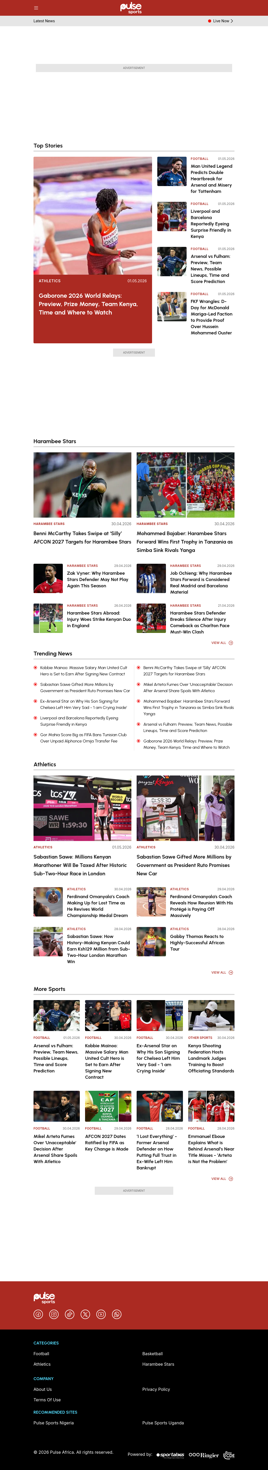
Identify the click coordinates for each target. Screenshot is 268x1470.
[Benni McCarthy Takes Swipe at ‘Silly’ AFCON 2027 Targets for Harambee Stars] (82, 485)
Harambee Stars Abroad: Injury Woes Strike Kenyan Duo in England (99, 619)
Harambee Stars (49, 524)
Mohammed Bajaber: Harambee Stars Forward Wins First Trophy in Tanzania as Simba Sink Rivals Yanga (185, 541)
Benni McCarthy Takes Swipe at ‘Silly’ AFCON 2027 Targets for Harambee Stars (82, 537)
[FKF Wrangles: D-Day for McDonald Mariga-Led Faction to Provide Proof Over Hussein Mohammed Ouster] (172, 314)
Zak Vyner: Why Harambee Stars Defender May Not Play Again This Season (98, 579)
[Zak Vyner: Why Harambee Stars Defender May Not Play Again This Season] (48, 578)
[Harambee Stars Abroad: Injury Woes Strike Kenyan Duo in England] (48, 618)
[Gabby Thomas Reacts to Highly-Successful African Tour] (151, 941)
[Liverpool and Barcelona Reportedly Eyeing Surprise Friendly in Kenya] (172, 221)
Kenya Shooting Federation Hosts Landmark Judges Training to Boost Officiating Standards (211, 1058)
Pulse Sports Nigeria (54, 1422)
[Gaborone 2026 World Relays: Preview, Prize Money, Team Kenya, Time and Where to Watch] (93, 216)
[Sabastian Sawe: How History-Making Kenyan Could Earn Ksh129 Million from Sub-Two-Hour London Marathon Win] (48, 941)
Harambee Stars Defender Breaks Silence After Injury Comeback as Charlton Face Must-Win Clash (200, 622)
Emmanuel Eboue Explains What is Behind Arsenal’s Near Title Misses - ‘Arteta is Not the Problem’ (211, 1148)
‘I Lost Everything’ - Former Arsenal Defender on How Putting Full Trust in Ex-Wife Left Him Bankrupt (157, 1152)
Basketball (152, 1353)
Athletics (50, 281)
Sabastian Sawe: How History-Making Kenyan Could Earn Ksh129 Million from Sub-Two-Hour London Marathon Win (98, 949)
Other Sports (200, 1038)
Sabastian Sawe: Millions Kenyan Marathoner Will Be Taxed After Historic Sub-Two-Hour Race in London (80, 865)
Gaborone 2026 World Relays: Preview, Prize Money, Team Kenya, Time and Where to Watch (88, 304)
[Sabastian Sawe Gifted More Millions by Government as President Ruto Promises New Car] (185, 808)
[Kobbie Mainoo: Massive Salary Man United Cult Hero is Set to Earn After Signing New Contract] (108, 1015)
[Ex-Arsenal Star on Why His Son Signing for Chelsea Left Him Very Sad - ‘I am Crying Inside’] (160, 1015)
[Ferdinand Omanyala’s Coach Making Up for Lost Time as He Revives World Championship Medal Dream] (48, 901)
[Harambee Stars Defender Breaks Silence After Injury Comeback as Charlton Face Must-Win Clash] (151, 618)
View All (222, 643)
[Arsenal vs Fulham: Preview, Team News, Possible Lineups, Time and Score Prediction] (172, 266)
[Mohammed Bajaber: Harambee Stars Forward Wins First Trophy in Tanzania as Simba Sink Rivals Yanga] (185, 485)
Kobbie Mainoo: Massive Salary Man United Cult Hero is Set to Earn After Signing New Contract (106, 1061)
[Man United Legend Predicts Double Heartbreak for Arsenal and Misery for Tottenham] (172, 175)
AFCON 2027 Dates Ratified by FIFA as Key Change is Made (107, 1142)
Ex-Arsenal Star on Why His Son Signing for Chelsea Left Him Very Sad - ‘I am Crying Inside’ (158, 1058)
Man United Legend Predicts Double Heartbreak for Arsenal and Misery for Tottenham (211, 178)
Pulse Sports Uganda (163, 1422)
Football (200, 159)
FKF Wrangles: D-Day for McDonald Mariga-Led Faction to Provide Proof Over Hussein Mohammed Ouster (211, 317)
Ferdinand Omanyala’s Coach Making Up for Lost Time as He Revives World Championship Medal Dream (98, 906)
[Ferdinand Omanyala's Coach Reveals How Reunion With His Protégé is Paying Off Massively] (151, 901)
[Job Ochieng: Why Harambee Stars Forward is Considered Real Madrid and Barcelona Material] (151, 578)
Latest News (44, 21)
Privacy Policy (156, 1389)
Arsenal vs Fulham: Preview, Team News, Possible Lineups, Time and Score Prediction (211, 268)
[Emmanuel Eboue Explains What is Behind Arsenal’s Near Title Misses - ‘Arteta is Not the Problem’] (211, 1106)
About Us (43, 1389)
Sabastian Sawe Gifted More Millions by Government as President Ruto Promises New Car (184, 865)
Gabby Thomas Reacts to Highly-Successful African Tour (197, 943)
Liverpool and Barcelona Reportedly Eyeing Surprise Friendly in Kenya (211, 223)
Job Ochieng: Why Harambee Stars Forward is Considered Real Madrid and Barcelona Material (201, 582)
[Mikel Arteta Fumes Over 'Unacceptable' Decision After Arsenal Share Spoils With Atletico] (57, 1106)
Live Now (223, 21)
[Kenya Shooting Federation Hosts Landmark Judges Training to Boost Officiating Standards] (211, 1015)
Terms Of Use (47, 1399)
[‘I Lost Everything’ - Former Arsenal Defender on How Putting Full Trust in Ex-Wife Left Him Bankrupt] (160, 1106)
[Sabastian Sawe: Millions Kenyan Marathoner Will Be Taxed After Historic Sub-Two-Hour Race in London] (82, 808)
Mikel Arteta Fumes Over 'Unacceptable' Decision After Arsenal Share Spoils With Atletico (55, 1148)
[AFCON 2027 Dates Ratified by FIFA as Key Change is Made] (108, 1106)
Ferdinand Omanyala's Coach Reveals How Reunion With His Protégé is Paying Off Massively (201, 906)
